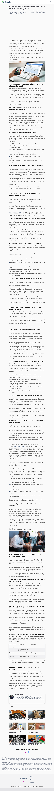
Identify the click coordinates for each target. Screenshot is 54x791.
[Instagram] (25, 752)
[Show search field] (51, 2)
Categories (34, 2)
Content (29, 2)
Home (25, 2)
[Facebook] (28, 752)
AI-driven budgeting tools (15, 212)
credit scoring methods (19, 446)
